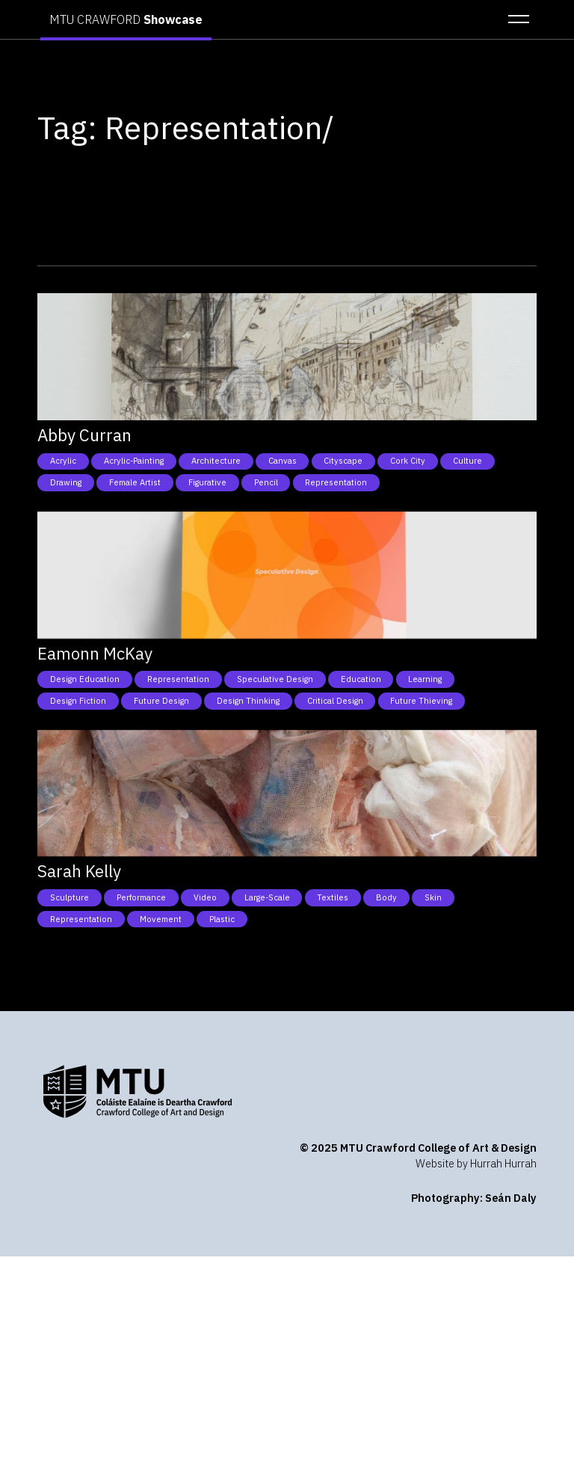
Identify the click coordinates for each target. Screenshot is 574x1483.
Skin (433, 897)
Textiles (332, 897)
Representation (336, 482)
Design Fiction (78, 701)
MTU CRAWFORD (126, 19)
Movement (161, 919)
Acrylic (63, 460)
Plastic (222, 919)
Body (386, 897)
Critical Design (335, 701)
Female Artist (135, 482)
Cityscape (343, 460)
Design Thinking (248, 701)
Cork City (407, 460)
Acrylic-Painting (134, 460)
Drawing (65, 482)
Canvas (282, 460)
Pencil (266, 482)
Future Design (161, 701)
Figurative (207, 482)
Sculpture (69, 897)
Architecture (216, 460)
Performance (141, 897)
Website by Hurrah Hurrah (476, 1163)
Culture (467, 460)
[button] (514, 19)
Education (361, 679)
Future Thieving (421, 701)
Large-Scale (267, 897)
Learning (425, 679)
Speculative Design (275, 679)
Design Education (85, 679)
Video (205, 897)
